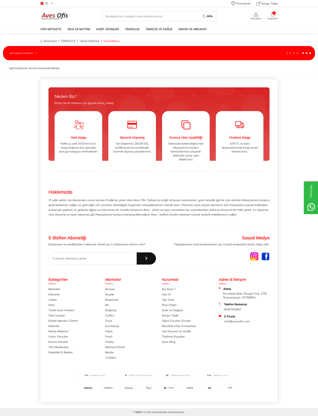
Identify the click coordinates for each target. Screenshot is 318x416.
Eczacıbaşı (112, 326)
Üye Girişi (168, 299)
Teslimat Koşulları (173, 336)
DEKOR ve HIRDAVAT (192, 29)
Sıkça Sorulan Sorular (176, 321)
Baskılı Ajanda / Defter (63, 321)
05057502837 (233, 309)
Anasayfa (48, 41)
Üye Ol (166, 294)
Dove (108, 321)
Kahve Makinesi (58, 331)
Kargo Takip (267, 3)
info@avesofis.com (236, 321)
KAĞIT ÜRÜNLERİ (107, 29)
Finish (109, 336)
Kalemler (54, 326)
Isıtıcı (51, 305)
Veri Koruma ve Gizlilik (176, 331)
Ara (207, 16)
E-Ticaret (146, 412)
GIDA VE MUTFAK (78, 29)
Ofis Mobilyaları (58, 347)
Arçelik (109, 294)
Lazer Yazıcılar (58, 336)
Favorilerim (240, 3)
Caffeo (109, 315)
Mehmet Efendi (115, 347)
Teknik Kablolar (89, 41)
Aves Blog (168, 342)
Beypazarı (112, 299)
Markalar (54, 289)
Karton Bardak (58, 342)
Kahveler (54, 294)
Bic (107, 305)
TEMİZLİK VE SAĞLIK (158, 29)
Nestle (109, 352)
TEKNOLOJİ (132, 29)
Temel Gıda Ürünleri (61, 310)
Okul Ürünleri (56, 315)
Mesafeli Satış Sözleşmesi (179, 326)
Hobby (109, 342)
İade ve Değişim (172, 310)
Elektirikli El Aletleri (60, 352)
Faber (109, 331)
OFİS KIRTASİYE (50, 29)
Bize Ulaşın (169, 305)
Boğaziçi (111, 310)
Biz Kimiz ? (169, 289)
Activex (110, 289)
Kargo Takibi (170, 315)
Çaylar (52, 299)
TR (46, 3)
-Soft (137, 412)
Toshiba (110, 357)
